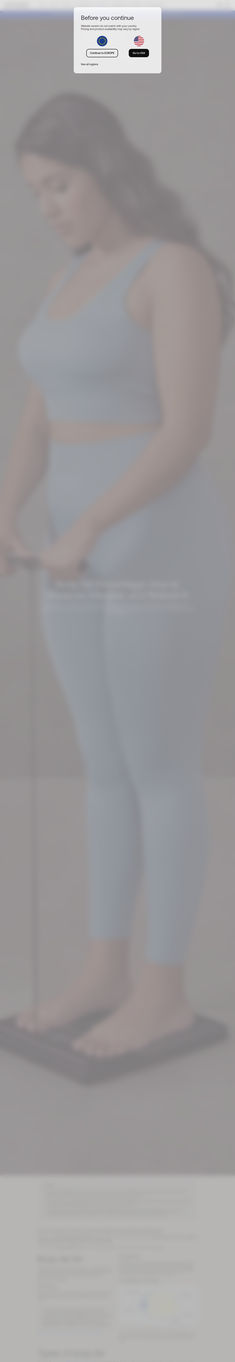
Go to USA (139, 52)
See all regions (89, 64)
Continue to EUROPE (102, 52)
